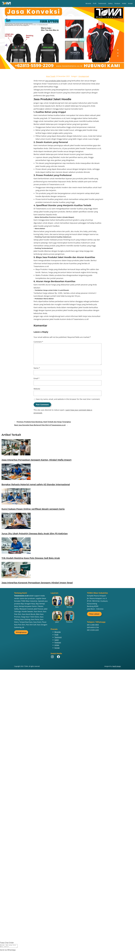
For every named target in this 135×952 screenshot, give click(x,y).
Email (36, 378)
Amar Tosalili (50, 76)
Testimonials (102, 3)
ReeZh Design (116, 666)
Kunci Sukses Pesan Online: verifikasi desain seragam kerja (33, 509)
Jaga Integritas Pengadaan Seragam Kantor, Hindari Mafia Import (36, 460)
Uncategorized (83, 76)
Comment (38, 342)
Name (37, 368)
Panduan (117, 3)
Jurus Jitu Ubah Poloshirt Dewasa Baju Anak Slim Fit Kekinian (35, 533)
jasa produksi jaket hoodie (56, 81)
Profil (94, 3)
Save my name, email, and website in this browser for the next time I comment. (68, 399)
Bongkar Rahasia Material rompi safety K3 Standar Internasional (36, 484)
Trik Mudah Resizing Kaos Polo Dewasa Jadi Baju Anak (31, 558)
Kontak (130, 3)
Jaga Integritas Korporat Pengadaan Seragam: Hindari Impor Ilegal (37, 582)
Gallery (110, 3)
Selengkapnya (21, 632)
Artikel (124, 3)
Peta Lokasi (94, 614)
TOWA (26, 666)
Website (37, 389)
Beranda (88, 3)
